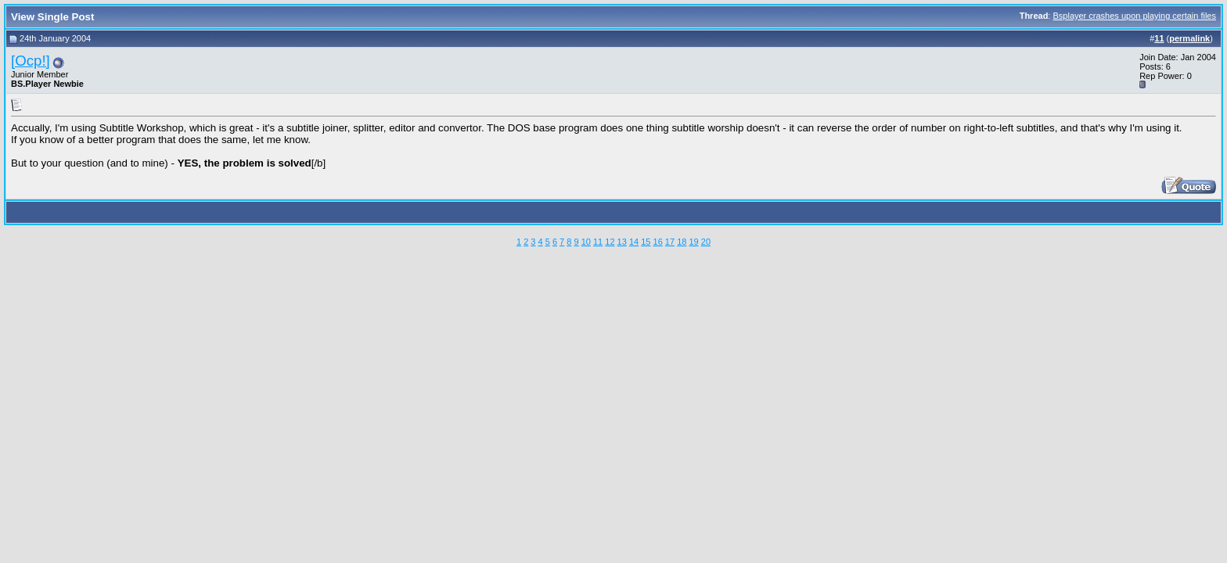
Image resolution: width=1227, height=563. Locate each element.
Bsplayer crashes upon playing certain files (1134, 15)
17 (670, 241)
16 (658, 241)
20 (706, 241)
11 (598, 241)
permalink (1189, 38)
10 (586, 241)
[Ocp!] (30, 60)
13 (622, 241)
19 (693, 241)
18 (681, 241)
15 (645, 241)
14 (634, 241)
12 (609, 241)
